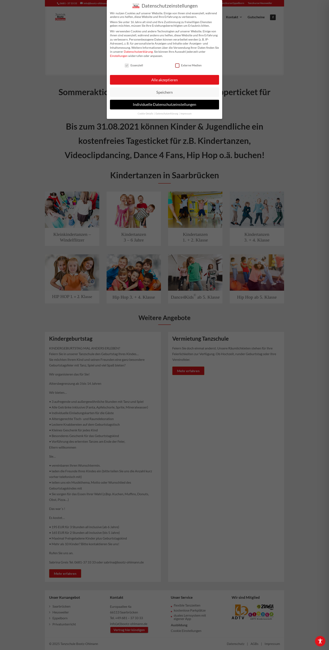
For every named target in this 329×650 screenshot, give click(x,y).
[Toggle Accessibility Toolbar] (320, 641)
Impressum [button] (186, 111)
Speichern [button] (164, 90)
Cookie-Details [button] (146, 111)
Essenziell (134, 63)
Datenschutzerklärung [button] (167, 111)
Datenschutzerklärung (138, 49)
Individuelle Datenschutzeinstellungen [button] (164, 102)
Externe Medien (188, 63)
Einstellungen (119, 54)
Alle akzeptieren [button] (164, 78)
